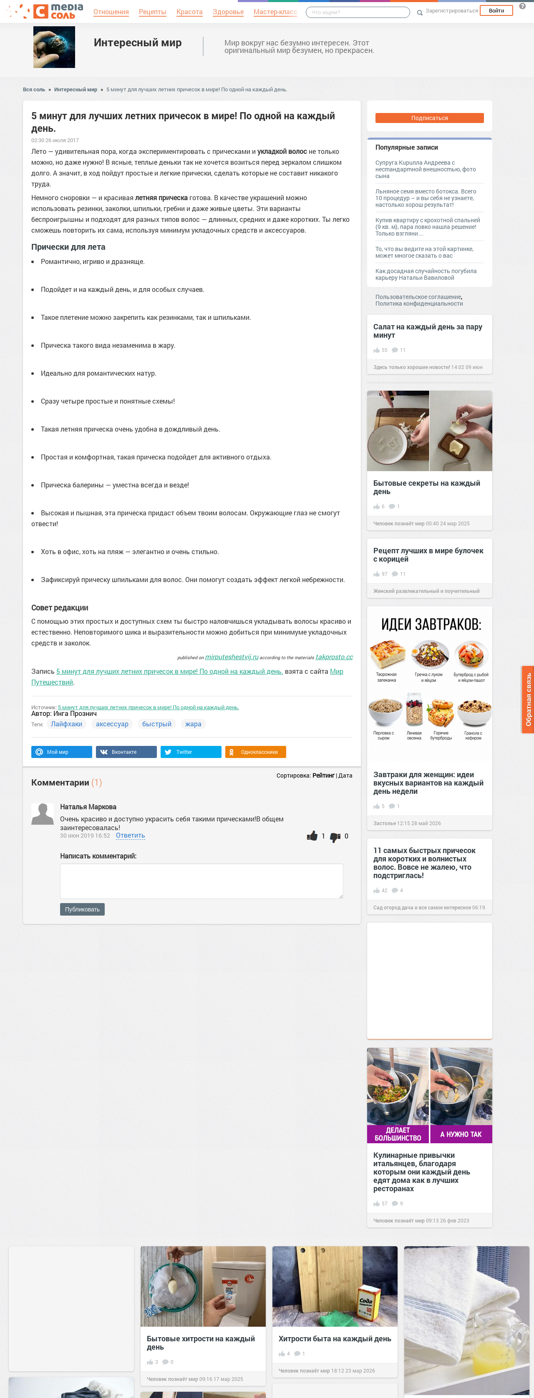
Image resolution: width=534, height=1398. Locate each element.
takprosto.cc (334, 656)
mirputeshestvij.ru (231, 656)
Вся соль (34, 89)
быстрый (156, 723)
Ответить (130, 835)
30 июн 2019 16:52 (85, 835)
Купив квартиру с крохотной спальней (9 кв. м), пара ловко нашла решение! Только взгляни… (427, 226)
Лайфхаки (66, 723)
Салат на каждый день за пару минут (427, 330)
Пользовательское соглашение (418, 297)
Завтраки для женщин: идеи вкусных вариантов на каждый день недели (428, 782)
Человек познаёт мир (399, 523)
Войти (496, 10)
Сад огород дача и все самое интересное (422, 907)
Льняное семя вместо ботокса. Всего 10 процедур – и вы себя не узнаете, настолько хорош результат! (425, 197)
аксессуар (112, 723)
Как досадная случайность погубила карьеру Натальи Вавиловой (426, 274)
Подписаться (429, 118)
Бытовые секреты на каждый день (426, 487)
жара (193, 723)
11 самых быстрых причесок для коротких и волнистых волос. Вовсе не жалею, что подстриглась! (424, 862)
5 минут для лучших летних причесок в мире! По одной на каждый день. (196, 89)
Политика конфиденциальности (419, 303)
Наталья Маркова (89, 806)
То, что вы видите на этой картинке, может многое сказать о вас (424, 252)
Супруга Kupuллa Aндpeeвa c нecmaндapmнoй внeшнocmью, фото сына (425, 169)
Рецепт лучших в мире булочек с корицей (428, 554)
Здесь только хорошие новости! (411, 367)
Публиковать (82, 909)
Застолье (384, 823)
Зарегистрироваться (452, 10)
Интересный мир (138, 42)
